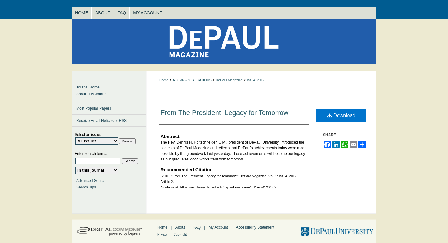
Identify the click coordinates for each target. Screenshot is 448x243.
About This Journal (91, 94)
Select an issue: (88, 134)
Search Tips (86, 187)
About (180, 227)
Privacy (163, 234)
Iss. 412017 (255, 80)
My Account (219, 227)
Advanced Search (91, 181)
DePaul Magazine (224, 41)
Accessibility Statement (255, 227)
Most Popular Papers (93, 108)
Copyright (180, 234)
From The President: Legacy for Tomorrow (224, 113)
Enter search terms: (91, 153)
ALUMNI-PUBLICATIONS (192, 80)
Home (164, 80)
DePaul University (336, 231)
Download (341, 115)
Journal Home (88, 87)
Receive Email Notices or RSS (101, 120)
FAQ (197, 227)
